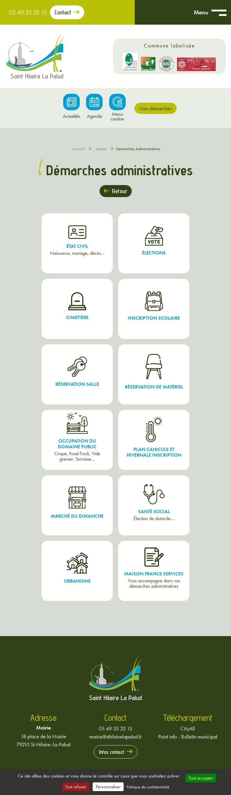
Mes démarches (155, 108)
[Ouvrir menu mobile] (218, 12)
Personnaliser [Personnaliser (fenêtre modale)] (108, 787)
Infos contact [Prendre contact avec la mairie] (111, 752)
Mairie (101, 148)
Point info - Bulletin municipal (187, 736)
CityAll (187, 728)
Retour (119, 191)
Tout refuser (75, 787)
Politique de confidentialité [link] (148, 787)
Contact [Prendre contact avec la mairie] (62, 12)
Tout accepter (201, 778)
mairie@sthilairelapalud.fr (115, 736)
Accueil (78, 148)
